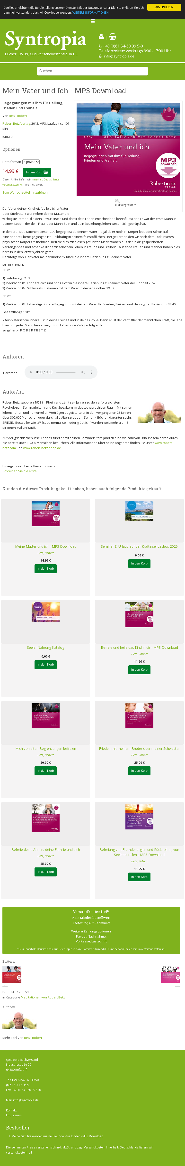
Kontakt (11, 1110)
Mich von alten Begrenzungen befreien (45, 748)
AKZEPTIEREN (164, 7)
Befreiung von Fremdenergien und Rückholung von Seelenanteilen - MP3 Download (139, 852)
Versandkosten (94, 1147)
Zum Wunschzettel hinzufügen (25, 192)
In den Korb (37, 172)
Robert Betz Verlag (16, 123)
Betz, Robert (18, 115)
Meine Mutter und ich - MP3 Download (45, 546)
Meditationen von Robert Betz (43, 997)
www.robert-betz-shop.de (42, 448)
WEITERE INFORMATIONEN (90, 12)
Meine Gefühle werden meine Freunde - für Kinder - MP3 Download (57, 1136)
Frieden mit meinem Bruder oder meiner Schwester (139, 748)
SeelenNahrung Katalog (45, 647)
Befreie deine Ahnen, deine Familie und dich (45, 849)
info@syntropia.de (119, 56)
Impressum (14, 1115)
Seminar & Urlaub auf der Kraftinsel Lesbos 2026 (139, 546)
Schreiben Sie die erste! (19, 471)
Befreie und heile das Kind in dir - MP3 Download (139, 647)
